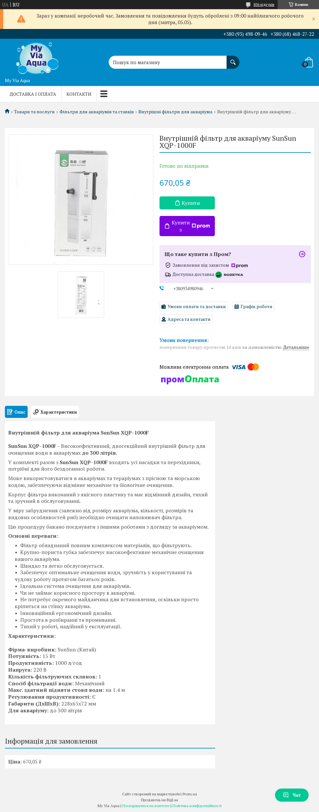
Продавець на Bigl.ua (159, 799)
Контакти (78, 94)
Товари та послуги (34, 112)
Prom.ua (190, 793)
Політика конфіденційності (197, 805)
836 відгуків (264, 4)
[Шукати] (233, 58)
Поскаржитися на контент (146, 805)
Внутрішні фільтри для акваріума (175, 112)
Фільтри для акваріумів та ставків (97, 112)
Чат (292, 795)
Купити (191, 203)
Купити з (191, 226)
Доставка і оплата (33, 94)
